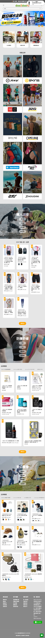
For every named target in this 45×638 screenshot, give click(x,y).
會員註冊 (5, 606)
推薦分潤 (25, 601)
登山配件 (22, 471)
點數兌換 (25, 604)
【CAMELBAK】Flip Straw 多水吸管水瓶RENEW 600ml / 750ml (37, 2)
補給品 (4, 601)
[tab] (6, 369)
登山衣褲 (22, 475)
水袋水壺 (22, 483)
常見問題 (15, 603)
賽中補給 (22, 227)
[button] (3, 5)
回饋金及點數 (16, 601)
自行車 (22, 223)
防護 (22, 343)
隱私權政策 (18, 635)
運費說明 (15, 604)
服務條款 (27, 635)
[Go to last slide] (39, 26)
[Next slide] (42, 26)
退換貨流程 (15, 606)
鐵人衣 (22, 219)
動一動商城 (25, 599)
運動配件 (5, 603)
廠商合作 (25, 606)
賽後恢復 (22, 351)
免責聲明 (23, 635)
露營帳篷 (22, 479)
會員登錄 (5, 604)
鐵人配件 (22, 231)
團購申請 (25, 603)
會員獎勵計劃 (16, 599)
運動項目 (5, 599)
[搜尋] (40, 8)
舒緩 (22, 347)
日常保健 (22, 355)
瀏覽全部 (22, 323)
